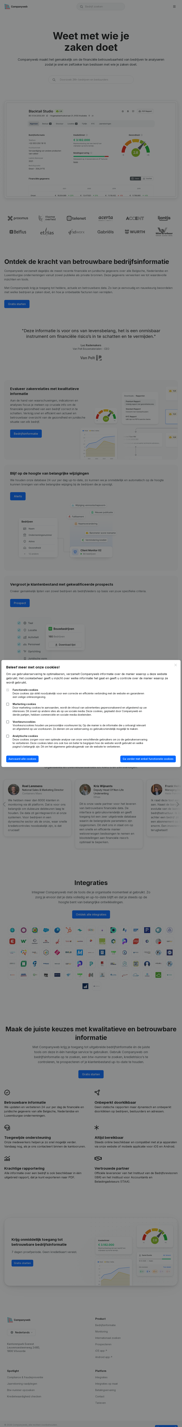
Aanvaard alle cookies (25, 762)
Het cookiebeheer (33, 674)
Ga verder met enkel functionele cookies (145, 762)
